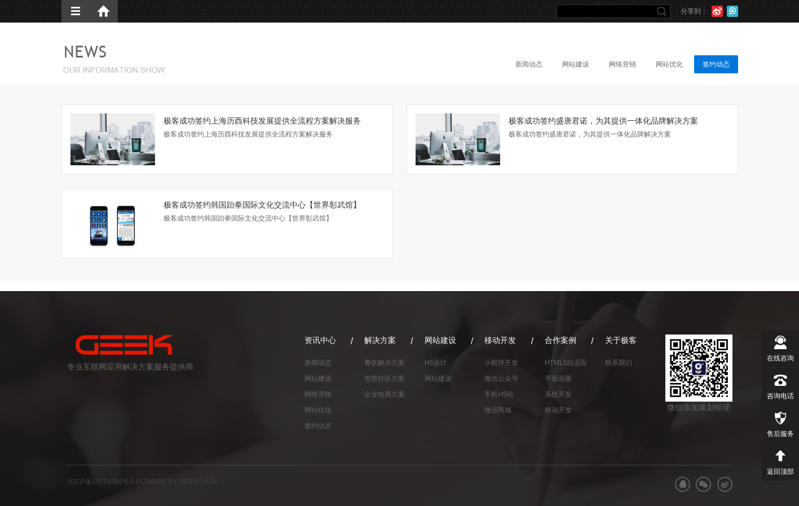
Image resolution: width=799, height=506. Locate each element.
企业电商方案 (384, 394)
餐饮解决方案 (384, 363)
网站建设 (575, 64)
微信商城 (497, 410)
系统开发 (558, 394)
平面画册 (558, 378)
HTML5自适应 (566, 363)
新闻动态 (528, 64)
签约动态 (716, 64)
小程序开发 (501, 363)
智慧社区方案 (384, 378)
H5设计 (436, 363)
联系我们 (618, 363)
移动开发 (558, 410)
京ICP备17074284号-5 (101, 482)
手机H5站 (498, 394)
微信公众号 (501, 378)
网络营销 (622, 64)
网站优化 (669, 64)
